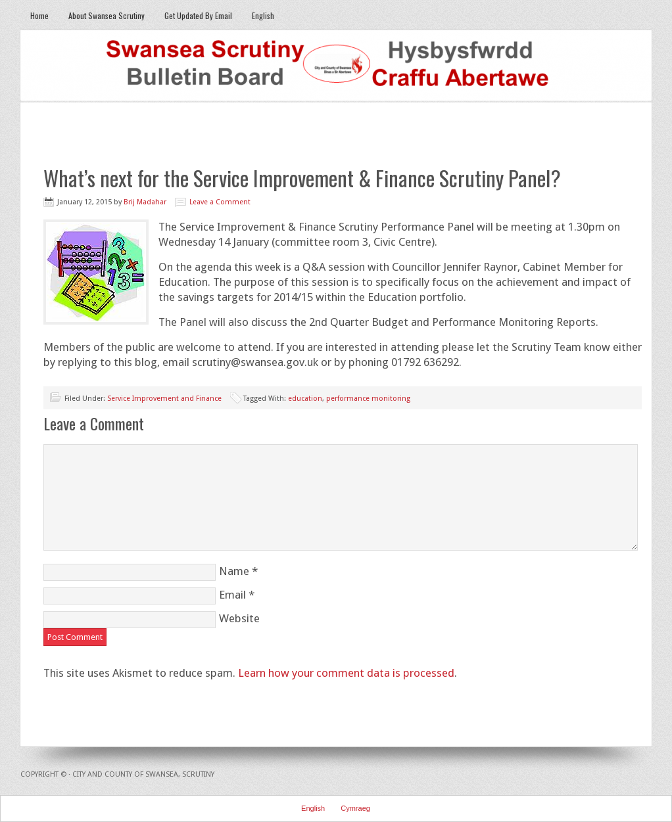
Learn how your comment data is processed (346, 672)
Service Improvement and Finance (164, 398)
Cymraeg (355, 808)
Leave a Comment (220, 202)
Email (232, 594)
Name (234, 571)
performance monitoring (368, 398)
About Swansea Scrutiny (106, 15)
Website (239, 618)
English (258, 15)
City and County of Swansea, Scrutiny (143, 774)
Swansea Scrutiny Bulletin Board (336, 66)
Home (39, 15)
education (305, 398)
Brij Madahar (145, 202)
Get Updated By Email (198, 15)
